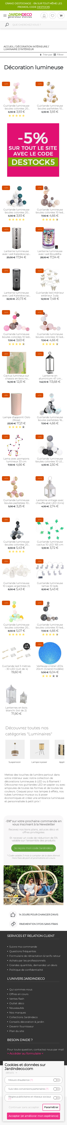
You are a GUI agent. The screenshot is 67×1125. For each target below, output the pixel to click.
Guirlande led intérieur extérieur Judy (50, 294)
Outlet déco (16, 1003)
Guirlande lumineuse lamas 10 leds (50, 585)
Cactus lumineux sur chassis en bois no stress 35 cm (16, 378)
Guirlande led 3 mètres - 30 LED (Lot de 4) (16, 667)
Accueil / (9, 46)
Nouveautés (16, 1008)
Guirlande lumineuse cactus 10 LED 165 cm (50, 543)
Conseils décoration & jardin (26, 1021)
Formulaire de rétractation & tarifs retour (35, 956)
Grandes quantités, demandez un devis (33, 965)
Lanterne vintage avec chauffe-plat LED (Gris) (50, 502)
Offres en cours (18, 994)
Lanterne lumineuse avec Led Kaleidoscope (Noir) (16, 295)
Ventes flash (16, 998)
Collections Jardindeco (23, 1017)
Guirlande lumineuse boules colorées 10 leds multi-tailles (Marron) (50, 212)
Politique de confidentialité (26, 969)
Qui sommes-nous (20, 989)
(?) (31, 1080)
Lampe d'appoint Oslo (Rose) (16, 419)
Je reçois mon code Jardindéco (33, 848)
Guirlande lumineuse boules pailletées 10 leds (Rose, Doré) (16, 503)
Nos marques (17, 1012)
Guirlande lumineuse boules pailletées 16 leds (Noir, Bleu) (50, 420)
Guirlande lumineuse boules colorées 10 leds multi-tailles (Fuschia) (16, 336)
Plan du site (16, 1031)
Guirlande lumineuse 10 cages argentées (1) (16, 585)
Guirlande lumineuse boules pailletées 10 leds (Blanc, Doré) (50, 108)
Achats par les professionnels (27, 960)
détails (12, 1072)
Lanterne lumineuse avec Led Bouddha (50, 253)
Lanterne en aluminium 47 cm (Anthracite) (50, 378)
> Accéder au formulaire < (25, 1053)
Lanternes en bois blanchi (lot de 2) (16, 709)
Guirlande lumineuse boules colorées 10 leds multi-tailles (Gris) (50, 627)
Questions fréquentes (22, 951)
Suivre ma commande (23, 946)
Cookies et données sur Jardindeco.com (25, 1067)
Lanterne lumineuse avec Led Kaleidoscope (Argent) (16, 254)
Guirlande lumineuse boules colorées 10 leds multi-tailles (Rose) (50, 336)
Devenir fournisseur (21, 1026)
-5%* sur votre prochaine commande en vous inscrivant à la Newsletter (34, 823)
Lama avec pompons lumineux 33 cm (16, 460)
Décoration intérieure (32, 46)
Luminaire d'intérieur (19, 49)
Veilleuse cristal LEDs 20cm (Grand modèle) (50, 667)
